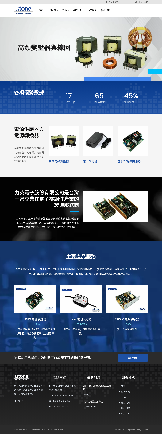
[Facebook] (15, 401)
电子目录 (92, 10)
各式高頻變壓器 (59, 161)
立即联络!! (132, 358)
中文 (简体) (143, 2)
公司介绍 (52, 10)
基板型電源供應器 (129, 161)
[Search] (121, 2)
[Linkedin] (23, 401)
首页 (41, 10)
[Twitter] (19, 401)
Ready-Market (142, 430)
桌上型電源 (90, 161)
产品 (65, 10)
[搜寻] (107, 2)
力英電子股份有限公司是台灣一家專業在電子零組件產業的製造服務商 (46, 199)
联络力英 (105, 10)
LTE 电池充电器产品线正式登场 (97, 387)
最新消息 (78, 10)
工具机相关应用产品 (93, 401)
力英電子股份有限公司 (39, 429)
